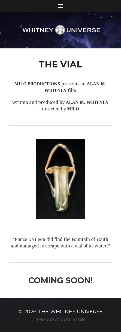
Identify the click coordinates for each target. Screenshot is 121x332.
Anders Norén (70, 319)
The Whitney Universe (70, 311)
